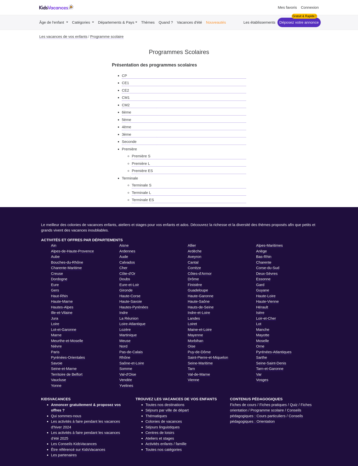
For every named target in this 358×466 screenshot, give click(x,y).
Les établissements (259, 22)
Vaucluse (58, 380)
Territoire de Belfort (67, 374)
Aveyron (194, 256)
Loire (55, 324)
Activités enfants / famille (165, 444)
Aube (55, 256)
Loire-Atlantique (132, 324)
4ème (126, 127)
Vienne (193, 380)
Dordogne (59, 279)
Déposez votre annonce (299, 22)
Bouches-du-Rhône (67, 262)
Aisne (124, 245)
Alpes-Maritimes (269, 245)
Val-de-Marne (199, 374)
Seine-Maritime (200, 363)
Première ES (142, 171)
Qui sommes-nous (66, 416)
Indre (123, 312)
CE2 (125, 90)
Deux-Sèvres (267, 273)
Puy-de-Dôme (199, 352)
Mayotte (262, 335)
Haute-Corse (129, 296)
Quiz (294, 405)
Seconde (129, 141)
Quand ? (166, 22)
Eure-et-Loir (129, 285)
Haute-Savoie (130, 301)
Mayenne (195, 335)
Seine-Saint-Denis (271, 363)
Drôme (193, 279)
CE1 (125, 83)
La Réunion (128, 318)
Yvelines (126, 385)
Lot (258, 324)
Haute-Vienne (267, 301)
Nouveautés (216, 22)
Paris (55, 352)
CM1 (126, 97)
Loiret (192, 324)
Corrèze (194, 268)
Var (259, 374)
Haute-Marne (62, 301)
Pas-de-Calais (131, 352)
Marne (56, 335)
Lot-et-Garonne (63, 329)
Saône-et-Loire (131, 363)
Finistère (195, 285)
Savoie (56, 363)
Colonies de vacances (163, 421)
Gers (55, 290)
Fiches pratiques (273, 405)
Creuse (57, 273)
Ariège (261, 251)
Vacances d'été (189, 22)
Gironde (126, 290)
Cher (123, 268)
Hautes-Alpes (62, 307)
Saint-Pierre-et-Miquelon (208, 357)
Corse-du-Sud (267, 268)
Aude (123, 256)
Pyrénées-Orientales (68, 357)
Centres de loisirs (159, 432)
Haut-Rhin (59, 296)
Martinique (128, 335)
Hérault (262, 307)
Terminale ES (143, 200)
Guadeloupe (198, 290)
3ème (126, 134)
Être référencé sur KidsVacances (78, 449)
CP (124, 75)
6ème (126, 112)
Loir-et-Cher (266, 318)
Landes (194, 318)
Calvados (127, 262)
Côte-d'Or (127, 273)
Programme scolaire (267, 410)
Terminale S (141, 185)
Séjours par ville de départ (167, 410)
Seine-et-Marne (64, 368)
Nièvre (56, 346)
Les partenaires (64, 455)
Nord (123, 346)
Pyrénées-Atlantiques (274, 352)
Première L (141, 163)
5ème (126, 119)
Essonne (263, 279)
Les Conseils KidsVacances (74, 444)
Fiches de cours (243, 405)
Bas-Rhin (263, 256)
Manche (262, 329)
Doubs (124, 279)
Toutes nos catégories (163, 449)
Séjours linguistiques (162, 427)
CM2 (126, 105)
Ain (53, 245)
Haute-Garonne (200, 296)
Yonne (56, 385)
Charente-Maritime (66, 268)
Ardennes (127, 251)
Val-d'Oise (127, 374)
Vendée (125, 380)
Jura (54, 318)
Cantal (193, 262)
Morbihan (195, 341)
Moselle (262, 341)
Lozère (125, 329)
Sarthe (261, 357)
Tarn (191, 368)
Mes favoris (287, 7)
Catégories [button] (81, 22)
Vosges (262, 380)
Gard (260, 285)
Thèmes (148, 22)
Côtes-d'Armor (200, 273)
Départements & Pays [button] (116, 22)
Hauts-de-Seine (201, 307)
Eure (55, 285)
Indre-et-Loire (199, 312)
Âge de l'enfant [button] (52, 22)
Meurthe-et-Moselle (67, 341)
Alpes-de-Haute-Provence (72, 251)
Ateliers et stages (159, 438)
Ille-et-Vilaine (61, 312)
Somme (125, 368)
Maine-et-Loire (200, 329)
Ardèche (195, 251)
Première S (141, 156)
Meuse (125, 341)
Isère (260, 312)
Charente (263, 262)
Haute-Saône (199, 301)
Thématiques (156, 416)
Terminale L (141, 192)
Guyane (262, 290)
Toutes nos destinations (164, 405)
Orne (260, 346)
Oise (191, 346)
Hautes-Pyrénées (133, 307)
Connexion (310, 7)
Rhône (124, 357)
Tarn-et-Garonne (269, 368)
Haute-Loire (265, 296)
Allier (192, 245)
